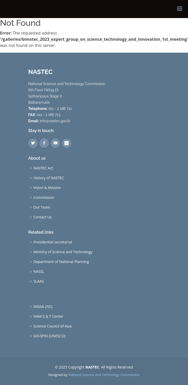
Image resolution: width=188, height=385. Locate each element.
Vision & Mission (47, 188)
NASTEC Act (43, 168)
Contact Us (43, 217)
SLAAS (39, 281)
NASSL (39, 271)
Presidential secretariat (53, 242)
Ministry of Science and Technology (63, 252)
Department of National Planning (61, 262)
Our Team (42, 207)
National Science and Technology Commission (104, 374)
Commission (44, 197)
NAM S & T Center (48, 316)
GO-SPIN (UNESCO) (50, 336)
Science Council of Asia (53, 326)
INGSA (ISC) (43, 306)
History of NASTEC (49, 178)
